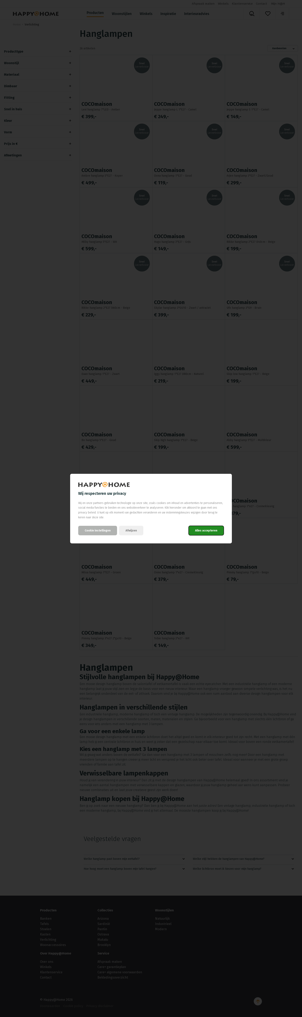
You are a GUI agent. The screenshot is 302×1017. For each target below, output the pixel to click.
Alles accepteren (206, 530)
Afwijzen (131, 530)
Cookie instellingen (98, 530)
